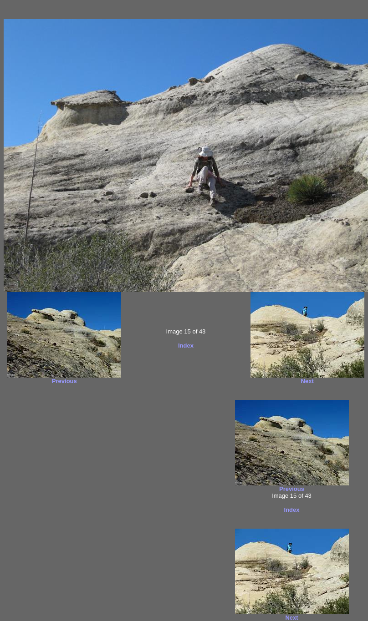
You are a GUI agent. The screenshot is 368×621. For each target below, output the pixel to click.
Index (186, 345)
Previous (64, 381)
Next (307, 381)
